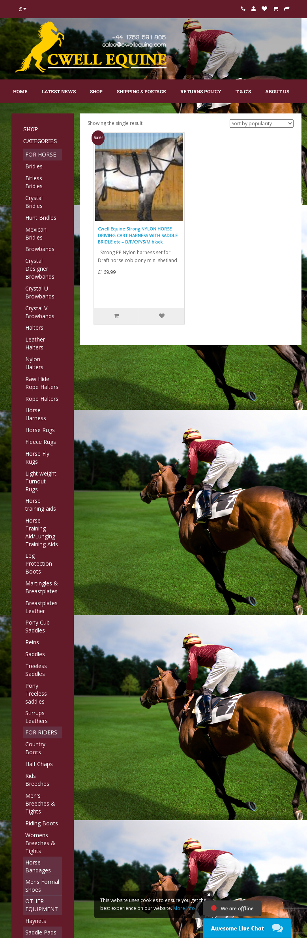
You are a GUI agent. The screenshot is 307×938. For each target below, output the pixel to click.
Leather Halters (35, 343)
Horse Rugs (40, 430)
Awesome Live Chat (237, 928)
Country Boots (35, 748)
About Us (277, 91)
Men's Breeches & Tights (40, 803)
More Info (184, 908)
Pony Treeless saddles (36, 693)
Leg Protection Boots (38, 563)
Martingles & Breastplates (41, 587)
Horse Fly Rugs (37, 457)
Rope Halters (41, 398)
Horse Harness (35, 414)
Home (20, 91)
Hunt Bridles (40, 217)
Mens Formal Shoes (42, 885)
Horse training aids (40, 504)
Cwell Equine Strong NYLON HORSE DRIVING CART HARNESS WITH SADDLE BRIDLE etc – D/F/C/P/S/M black (138, 235)
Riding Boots (41, 823)
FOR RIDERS (41, 732)
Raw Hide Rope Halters (41, 383)
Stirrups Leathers (36, 717)
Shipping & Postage (141, 91)
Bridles (34, 166)
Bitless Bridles (34, 182)
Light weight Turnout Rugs (40, 481)
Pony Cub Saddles (37, 626)
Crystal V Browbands (39, 312)
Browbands (39, 249)
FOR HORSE (40, 154)
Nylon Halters (34, 363)
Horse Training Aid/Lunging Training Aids (41, 532)
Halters (34, 327)
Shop (96, 91)
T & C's (243, 91)
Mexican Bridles (36, 233)
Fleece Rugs (40, 441)
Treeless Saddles (36, 670)
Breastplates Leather (41, 607)
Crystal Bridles (34, 201)
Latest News (59, 91)
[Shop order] (262, 123)
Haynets (35, 921)
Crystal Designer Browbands (39, 268)
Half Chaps (39, 764)
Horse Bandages (38, 866)
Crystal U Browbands (39, 292)
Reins (32, 642)
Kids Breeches (37, 779)
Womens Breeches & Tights (40, 843)
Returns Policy (200, 91)
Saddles (35, 654)
